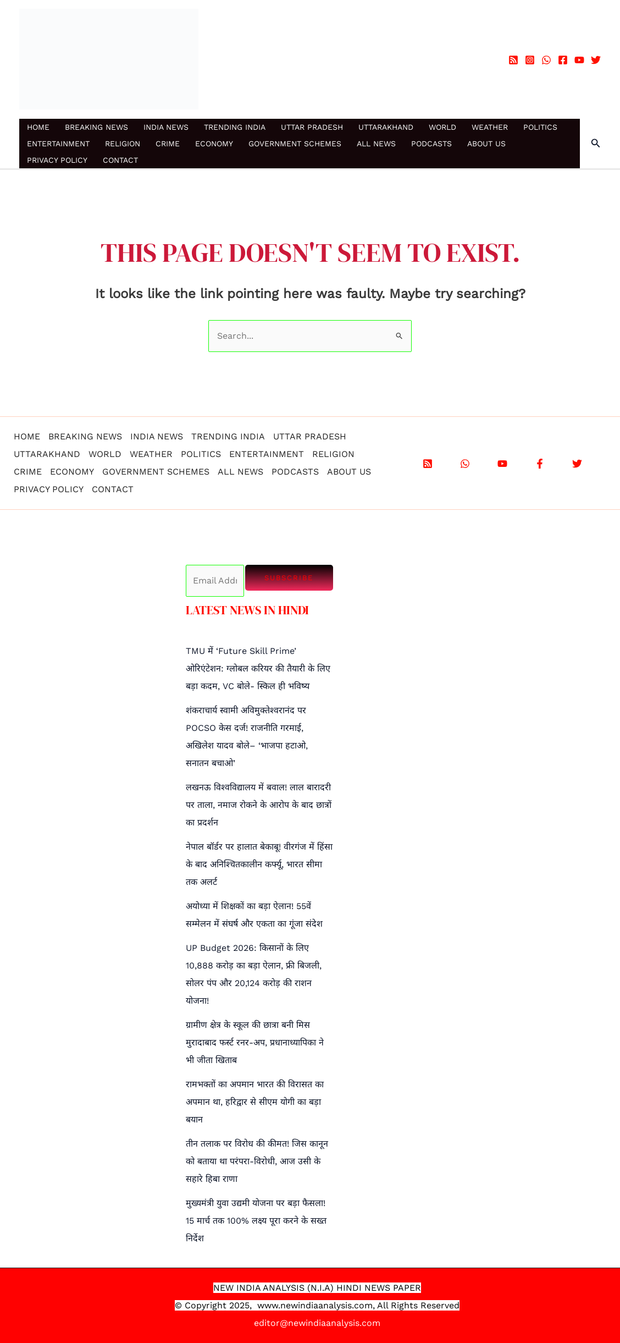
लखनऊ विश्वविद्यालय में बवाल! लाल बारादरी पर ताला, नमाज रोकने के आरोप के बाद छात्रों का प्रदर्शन (258, 805)
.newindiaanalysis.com (325, 1305)
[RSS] (513, 60)
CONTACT (120, 160)
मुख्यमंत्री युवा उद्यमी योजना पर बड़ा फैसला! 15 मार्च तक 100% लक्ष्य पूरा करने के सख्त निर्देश (256, 1220)
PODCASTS (431, 143)
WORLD (442, 127)
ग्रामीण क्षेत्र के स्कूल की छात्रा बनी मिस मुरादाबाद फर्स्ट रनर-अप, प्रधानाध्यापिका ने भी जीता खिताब (255, 1042)
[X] (577, 464)
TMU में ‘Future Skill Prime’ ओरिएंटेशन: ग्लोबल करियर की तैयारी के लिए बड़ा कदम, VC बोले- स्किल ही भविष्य (258, 668)
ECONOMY (214, 143)
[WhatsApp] (546, 60)
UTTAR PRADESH (312, 127)
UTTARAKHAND (385, 127)
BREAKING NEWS (96, 127)
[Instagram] (530, 60)
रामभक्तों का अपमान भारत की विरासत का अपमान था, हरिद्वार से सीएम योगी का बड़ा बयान (255, 1102)
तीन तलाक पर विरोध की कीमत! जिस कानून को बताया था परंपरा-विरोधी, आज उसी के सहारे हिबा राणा (257, 1161)
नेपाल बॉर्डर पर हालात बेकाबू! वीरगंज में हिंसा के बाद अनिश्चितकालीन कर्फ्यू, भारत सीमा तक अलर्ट (259, 864)
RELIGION (122, 143)
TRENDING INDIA (234, 127)
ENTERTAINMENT (58, 143)
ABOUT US (486, 143)
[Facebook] (563, 60)
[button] (596, 143)
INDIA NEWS (166, 127)
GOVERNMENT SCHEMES (294, 143)
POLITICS (540, 127)
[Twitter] (596, 60)
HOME (38, 127)
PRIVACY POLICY (57, 160)
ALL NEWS (376, 143)
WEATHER (490, 127)
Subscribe (288, 578)
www (267, 1305)
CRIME (168, 143)
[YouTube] (579, 60)
